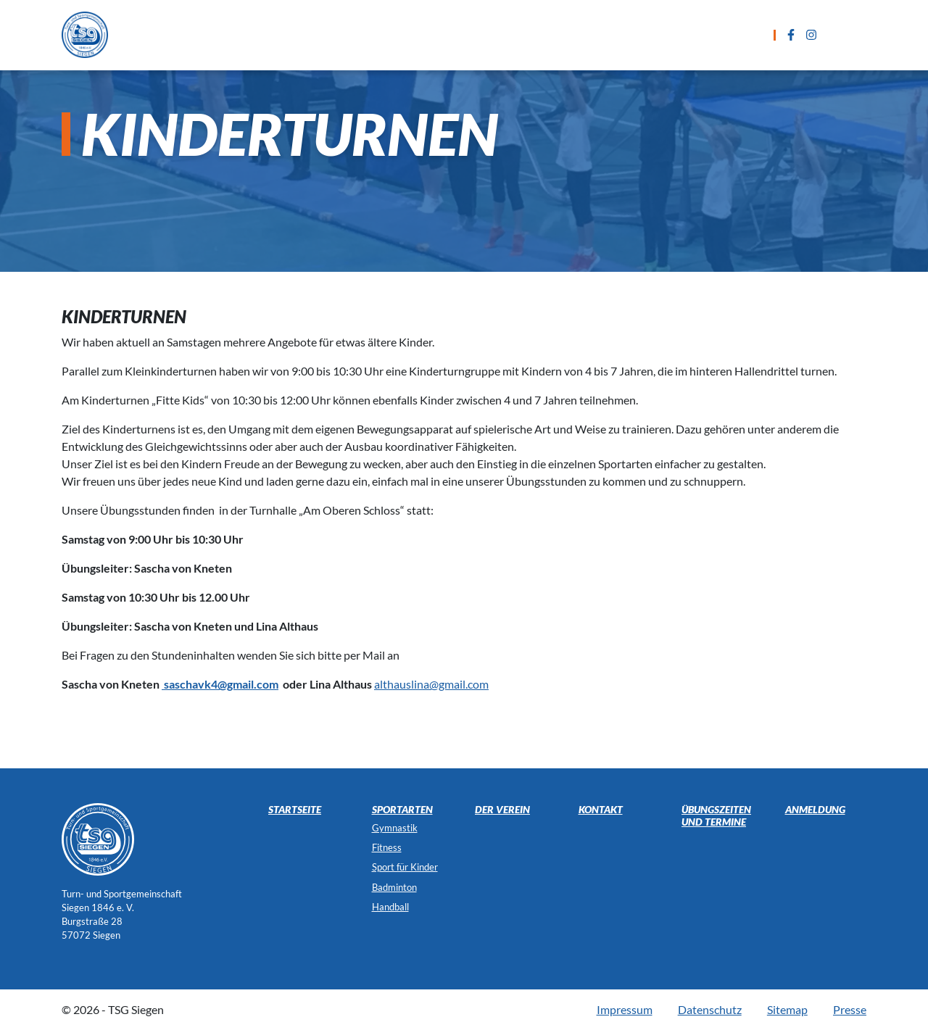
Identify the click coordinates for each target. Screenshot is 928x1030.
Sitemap (787, 1009)
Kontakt (685, 34)
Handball (390, 907)
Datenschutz (710, 1009)
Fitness (387, 847)
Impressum (624, 1009)
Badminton (394, 887)
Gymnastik (395, 828)
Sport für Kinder (405, 867)
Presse (849, 1009)
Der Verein (502, 809)
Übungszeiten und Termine (466, 34)
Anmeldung (601, 34)
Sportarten (330, 34)
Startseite (241, 34)
